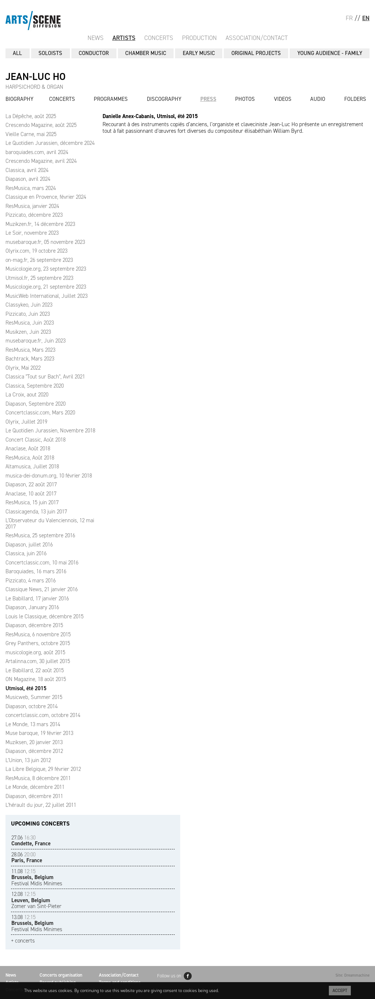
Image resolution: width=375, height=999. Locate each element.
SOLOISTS (50, 53)
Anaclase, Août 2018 (27, 448)
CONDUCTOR (94, 53)
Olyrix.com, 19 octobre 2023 (36, 251)
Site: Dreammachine (352, 975)
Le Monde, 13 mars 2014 (32, 724)
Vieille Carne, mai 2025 (30, 134)
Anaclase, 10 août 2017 (30, 493)
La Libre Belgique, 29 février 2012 (43, 769)
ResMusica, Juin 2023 (29, 322)
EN (366, 18)
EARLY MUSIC (199, 53)
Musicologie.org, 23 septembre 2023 (45, 268)
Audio (317, 99)
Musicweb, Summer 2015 (33, 697)
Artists (123, 38)
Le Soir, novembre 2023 (32, 233)
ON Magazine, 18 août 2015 (35, 679)
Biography (19, 99)
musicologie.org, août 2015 (35, 652)
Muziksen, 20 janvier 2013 (34, 742)
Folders (355, 99)
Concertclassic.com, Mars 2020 (40, 412)
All (17, 53)
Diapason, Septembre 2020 (35, 403)
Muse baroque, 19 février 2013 (39, 733)
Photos (245, 99)
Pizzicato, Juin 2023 (27, 314)
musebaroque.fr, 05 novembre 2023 (45, 242)
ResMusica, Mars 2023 (30, 350)
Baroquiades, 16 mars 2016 (35, 571)
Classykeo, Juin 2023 (28, 304)
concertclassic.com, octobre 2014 (42, 715)
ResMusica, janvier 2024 (32, 206)
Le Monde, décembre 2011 (34, 787)
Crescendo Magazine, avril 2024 (41, 161)
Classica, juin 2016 (26, 553)
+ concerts (23, 941)
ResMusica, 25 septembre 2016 (40, 535)
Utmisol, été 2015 (26, 688)
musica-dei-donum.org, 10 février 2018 (48, 475)
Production (199, 38)
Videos (283, 99)
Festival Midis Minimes (36, 877)
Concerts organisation (61, 975)
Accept (340, 990)
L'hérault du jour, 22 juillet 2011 (40, 805)
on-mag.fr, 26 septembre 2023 (39, 260)
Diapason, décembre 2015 (34, 625)
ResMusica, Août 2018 (29, 457)
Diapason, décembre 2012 (34, 751)
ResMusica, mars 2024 (30, 188)
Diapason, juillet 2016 (29, 544)
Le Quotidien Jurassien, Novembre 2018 (50, 430)
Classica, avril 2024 (26, 170)
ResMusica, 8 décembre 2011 (38, 778)
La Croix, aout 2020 (26, 394)
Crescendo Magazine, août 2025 (41, 125)
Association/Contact (257, 38)
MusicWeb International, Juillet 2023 (46, 296)
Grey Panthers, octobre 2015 (37, 643)
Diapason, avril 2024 (27, 179)
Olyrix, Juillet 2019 (26, 421)
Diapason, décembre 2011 (34, 796)
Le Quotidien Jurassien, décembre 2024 (49, 143)
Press (208, 99)
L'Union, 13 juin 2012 (28, 760)
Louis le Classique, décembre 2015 (44, 616)
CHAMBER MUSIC (145, 53)
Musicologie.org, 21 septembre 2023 (45, 286)
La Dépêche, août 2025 (30, 116)
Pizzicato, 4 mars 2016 (30, 580)
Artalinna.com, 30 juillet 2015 (37, 661)
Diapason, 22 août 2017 (31, 484)
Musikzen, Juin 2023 (28, 332)
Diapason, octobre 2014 (31, 706)
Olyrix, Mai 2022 (23, 368)
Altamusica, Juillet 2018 (32, 466)
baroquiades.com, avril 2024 (36, 152)
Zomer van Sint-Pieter (36, 900)
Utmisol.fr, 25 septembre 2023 (39, 278)
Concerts (158, 38)
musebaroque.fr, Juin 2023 (35, 340)
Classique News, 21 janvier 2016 (41, 589)
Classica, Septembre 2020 (34, 385)
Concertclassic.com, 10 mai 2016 (41, 562)
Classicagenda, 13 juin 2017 (36, 511)
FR (349, 18)
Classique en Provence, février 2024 (45, 197)
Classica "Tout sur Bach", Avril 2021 (45, 376)
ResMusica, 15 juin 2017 (32, 502)
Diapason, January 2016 (32, 607)
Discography (164, 99)
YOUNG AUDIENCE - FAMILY (329, 53)
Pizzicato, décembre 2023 (34, 215)
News (96, 38)
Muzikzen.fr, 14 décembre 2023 (40, 224)
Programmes (111, 99)
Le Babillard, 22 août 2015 (34, 670)
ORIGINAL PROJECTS (256, 53)
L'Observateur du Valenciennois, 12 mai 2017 (49, 523)
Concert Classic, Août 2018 (35, 439)
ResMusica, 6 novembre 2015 (38, 634)
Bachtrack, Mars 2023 (29, 358)
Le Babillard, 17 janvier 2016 (37, 598)
